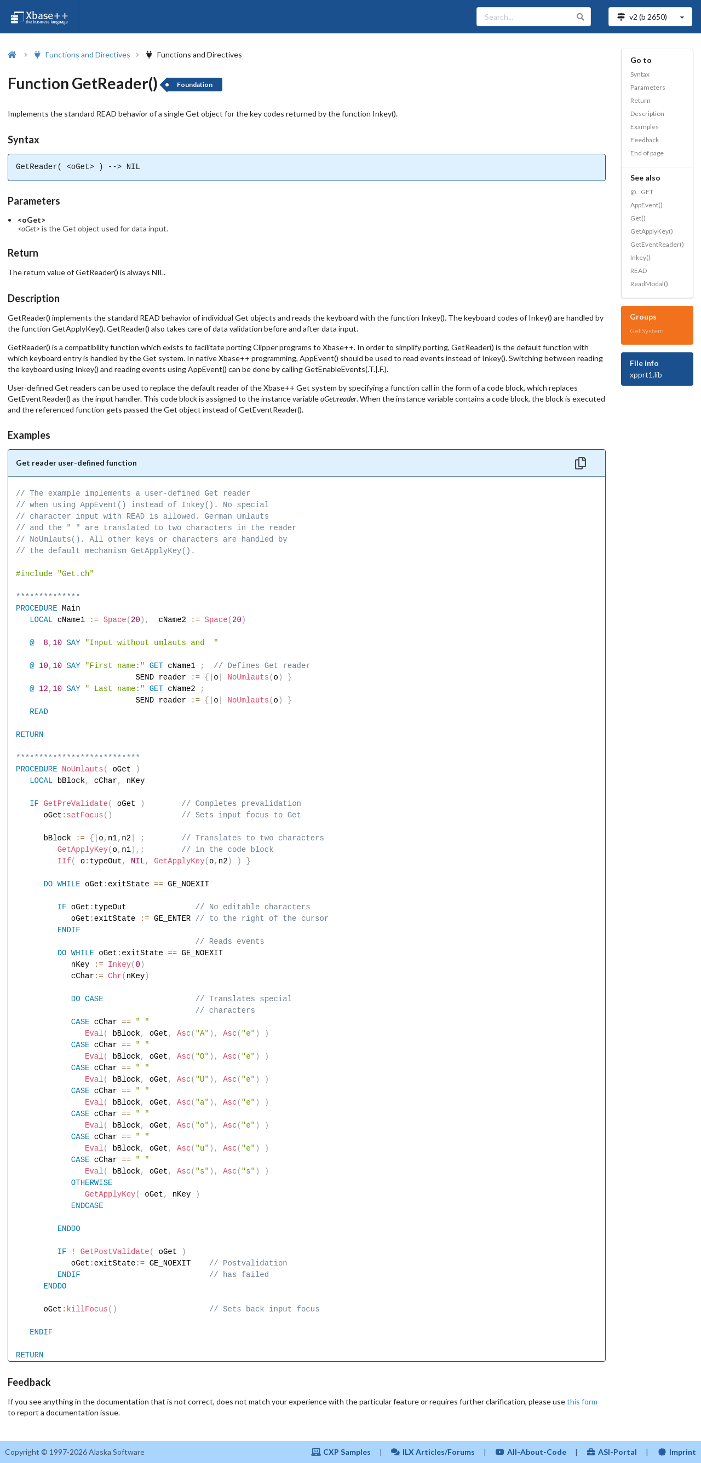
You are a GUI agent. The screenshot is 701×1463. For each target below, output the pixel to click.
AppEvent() (646, 205)
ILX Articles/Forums (433, 1451)
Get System (647, 331)
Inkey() (640, 257)
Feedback (644, 140)
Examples (644, 127)
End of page (647, 153)
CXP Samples (341, 1451)
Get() (638, 218)
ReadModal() (649, 284)
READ (638, 270)
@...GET (641, 192)
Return (640, 100)
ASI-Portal (612, 1451)
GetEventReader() (657, 244)
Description (647, 113)
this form (582, 1401)
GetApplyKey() (651, 231)
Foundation (194, 84)
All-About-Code (530, 1451)
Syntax (640, 74)
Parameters (647, 87)
